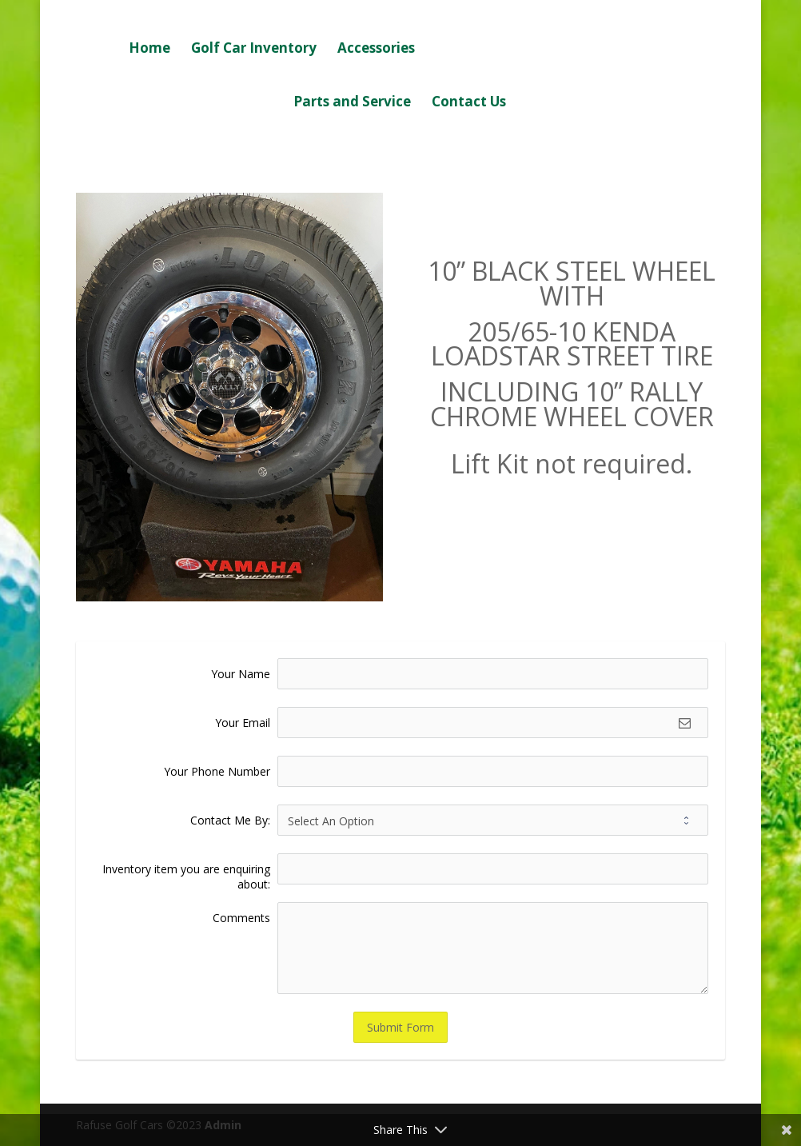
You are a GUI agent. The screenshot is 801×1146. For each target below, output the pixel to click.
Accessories (376, 49)
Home (149, 49)
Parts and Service (352, 103)
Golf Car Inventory (254, 49)
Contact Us (469, 103)
